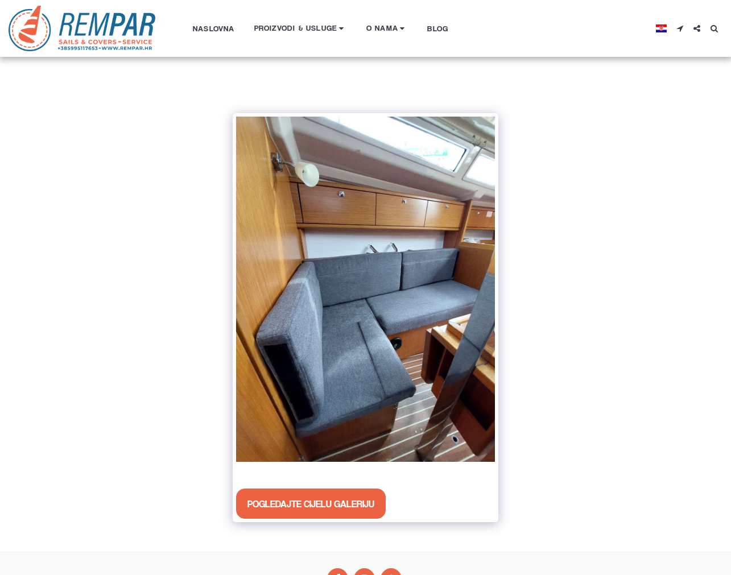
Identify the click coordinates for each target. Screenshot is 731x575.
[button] (301, 28)
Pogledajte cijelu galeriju (310, 504)
